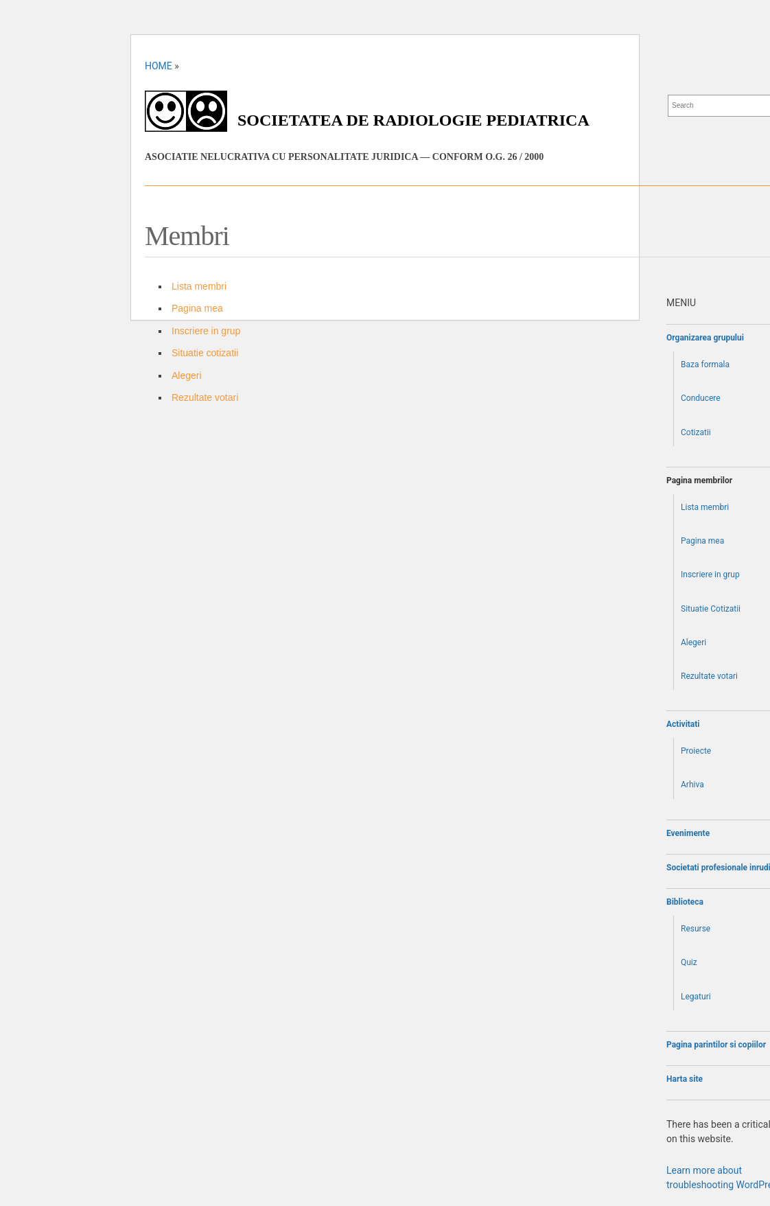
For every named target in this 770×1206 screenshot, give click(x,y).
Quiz (689, 962)
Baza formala (705, 364)
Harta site (684, 1079)
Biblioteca (684, 902)
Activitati (683, 724)
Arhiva (692, 784)
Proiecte (696, 751)
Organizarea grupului (705, 338)
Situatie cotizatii (205, 352)
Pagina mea (197, 308)
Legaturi (696, 996)
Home (158, 65)
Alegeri (187, 375)
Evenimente (688, 833)
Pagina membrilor (699, 480)
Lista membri (199, 286)
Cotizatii (696, 432)
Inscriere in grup (206, 330)
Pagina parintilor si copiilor (716, 1045)
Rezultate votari (205, 397)
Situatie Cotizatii (710, 609)
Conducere (701, 398)
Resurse (695, 929)
